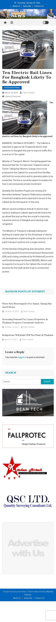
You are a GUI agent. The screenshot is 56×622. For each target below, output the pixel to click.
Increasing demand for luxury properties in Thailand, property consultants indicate (25, 321)
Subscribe (27, 6)
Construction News (12, 88)
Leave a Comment (13, 96)
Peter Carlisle (28, 92)
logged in (22, 357)
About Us (16, 6)
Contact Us (39, 6)
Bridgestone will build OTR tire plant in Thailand (27, 335)
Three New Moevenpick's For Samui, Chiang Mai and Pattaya (27, 305)
